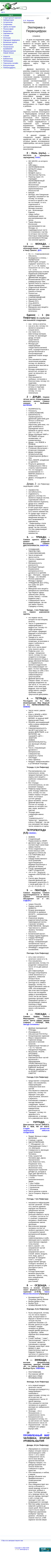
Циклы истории (9, 27)
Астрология (8, 22)
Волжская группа (10, 42)
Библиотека (8, 59)
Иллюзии (7, 38)
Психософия (8, 29)
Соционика (7, 24)
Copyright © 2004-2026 (22, 1548)
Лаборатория (8, 20)
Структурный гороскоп (12, 18)
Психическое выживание (8, 48)
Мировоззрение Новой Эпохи (9, 52)
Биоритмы (7, 31)
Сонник (6, 36)
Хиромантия (8, 33)
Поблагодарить (9, 68)
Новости (6, 56)
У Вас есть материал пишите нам (12, 1540)
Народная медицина (11, 40)
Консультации (8, 65)
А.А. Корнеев (28, 21)
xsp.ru (3, 12)
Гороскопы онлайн (10, 63)
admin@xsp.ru (24, 1549)
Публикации (8, 61)
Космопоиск (8, 45)
